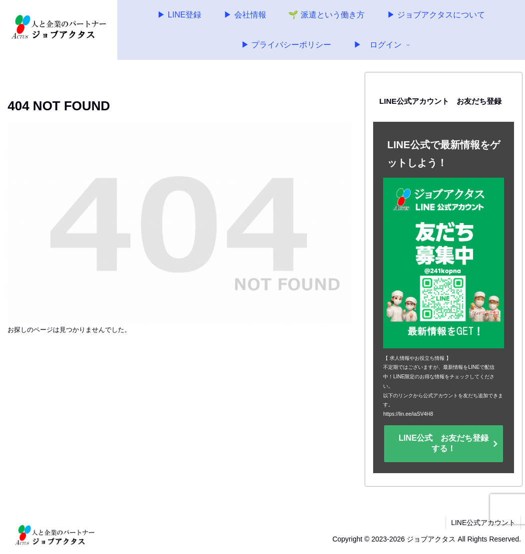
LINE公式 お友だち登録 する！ (448, 443)
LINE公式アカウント (483, 523)
